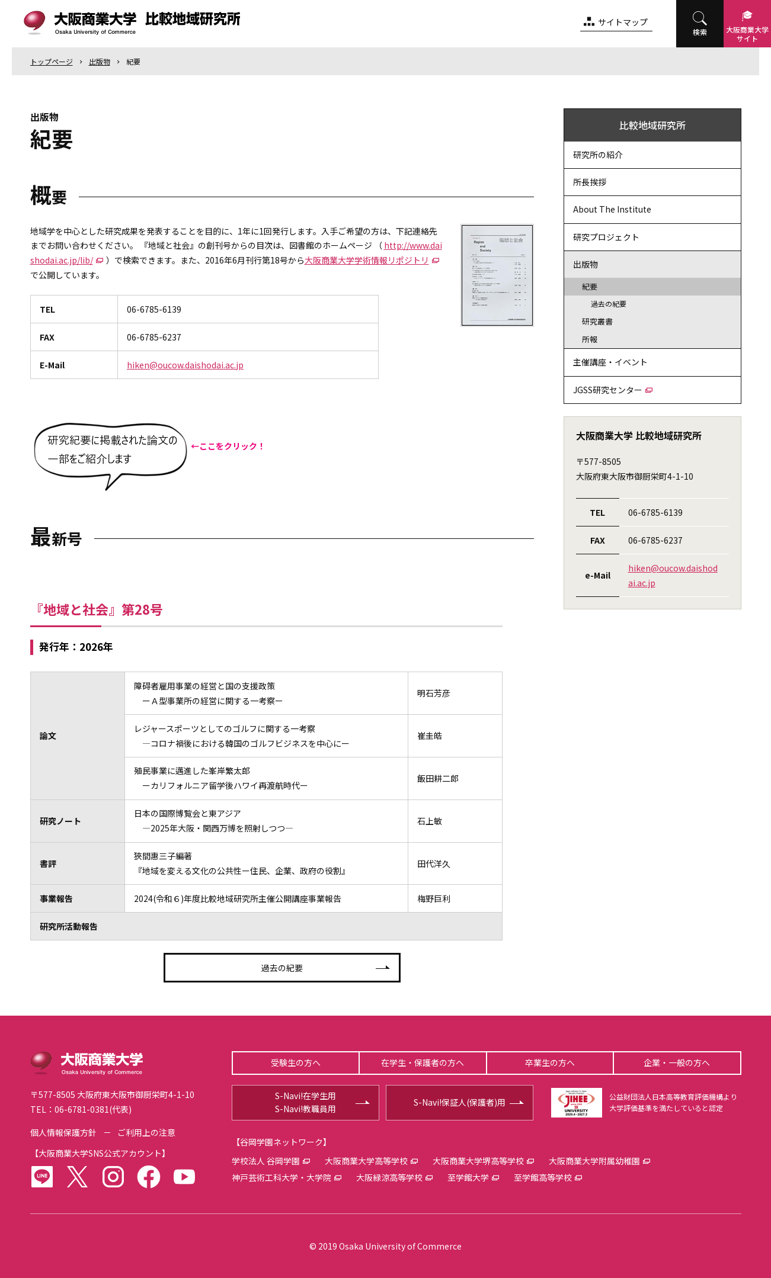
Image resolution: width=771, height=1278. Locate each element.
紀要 (133, 61)
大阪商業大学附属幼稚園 (594, 1161)
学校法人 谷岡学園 (266, 1161)
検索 (700, 32)
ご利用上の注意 (146, 1132)
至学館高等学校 (543, 1177)
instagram (113, 1177)
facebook (149, 1177)
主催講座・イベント (610, 362)
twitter (77, 1177)
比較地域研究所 (652, 125)
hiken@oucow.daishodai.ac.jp (185, 365)
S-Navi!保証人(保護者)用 (460, 1102)
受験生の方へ (296, 1062)
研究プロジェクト (606, 237)
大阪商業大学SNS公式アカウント (100, 1153)
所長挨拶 (589, 182)
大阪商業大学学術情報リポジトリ (367, 260)
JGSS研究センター (607, 390)
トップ (51, 61)
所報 (589, 339)
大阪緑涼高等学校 (389, 1177)
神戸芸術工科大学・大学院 (281, 1177)
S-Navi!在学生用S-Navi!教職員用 (305, 1102)
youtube (184, 1177)
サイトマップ (623, 22)
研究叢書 (597, 321)
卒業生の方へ (550, 1062)
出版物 (99, 61)
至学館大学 (468, 1177)
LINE (42, 1177)
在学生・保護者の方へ (422, 1062)
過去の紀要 (282, 968)
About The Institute (612, 209)
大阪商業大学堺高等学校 (478, 1161)
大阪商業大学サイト (747, 33)
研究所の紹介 (598, 154)
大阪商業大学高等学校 (366, 1161)
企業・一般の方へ (677, 1062)
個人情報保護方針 (63, 1132)
